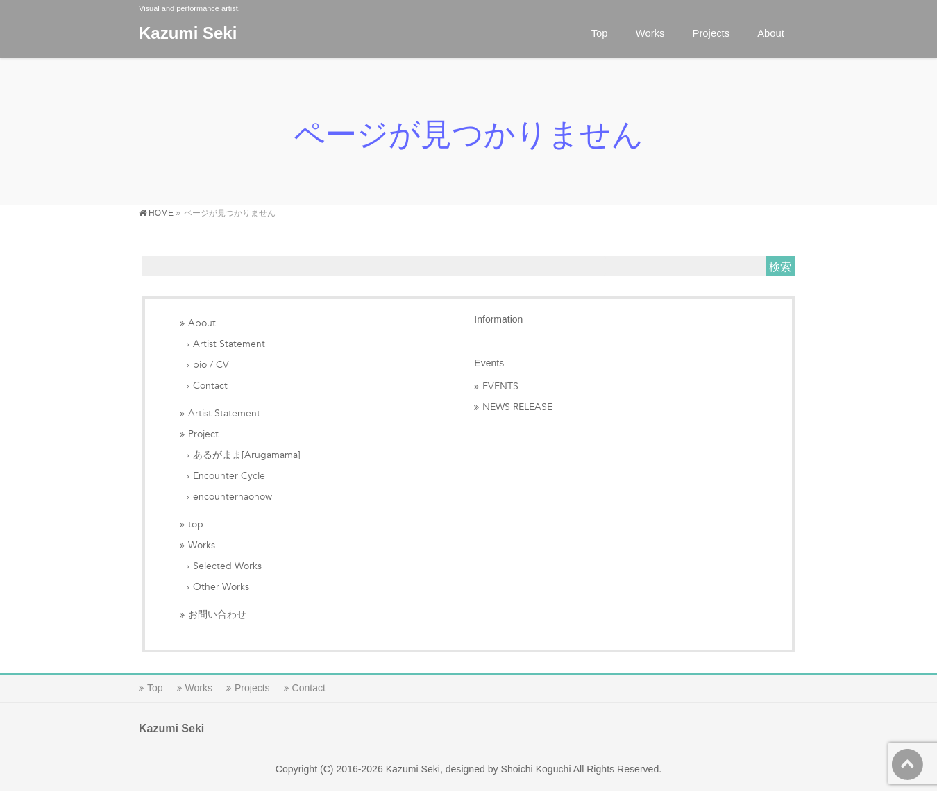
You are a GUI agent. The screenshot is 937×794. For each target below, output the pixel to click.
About (202, 323)
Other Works (221, 586)
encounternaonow (232, 496)
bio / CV (211, 364)
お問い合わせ (217, 614)
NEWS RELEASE (517, 407)
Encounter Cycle (229, 475)
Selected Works (227, 566)
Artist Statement (229, 343)
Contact (210, 385)
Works (201, 545)
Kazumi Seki (188, 33)
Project (203, 434)
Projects (252, 687)
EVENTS (500, 386)
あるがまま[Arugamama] (247, 455)
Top (155, 687)
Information (498, 319)
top (195, 524)
